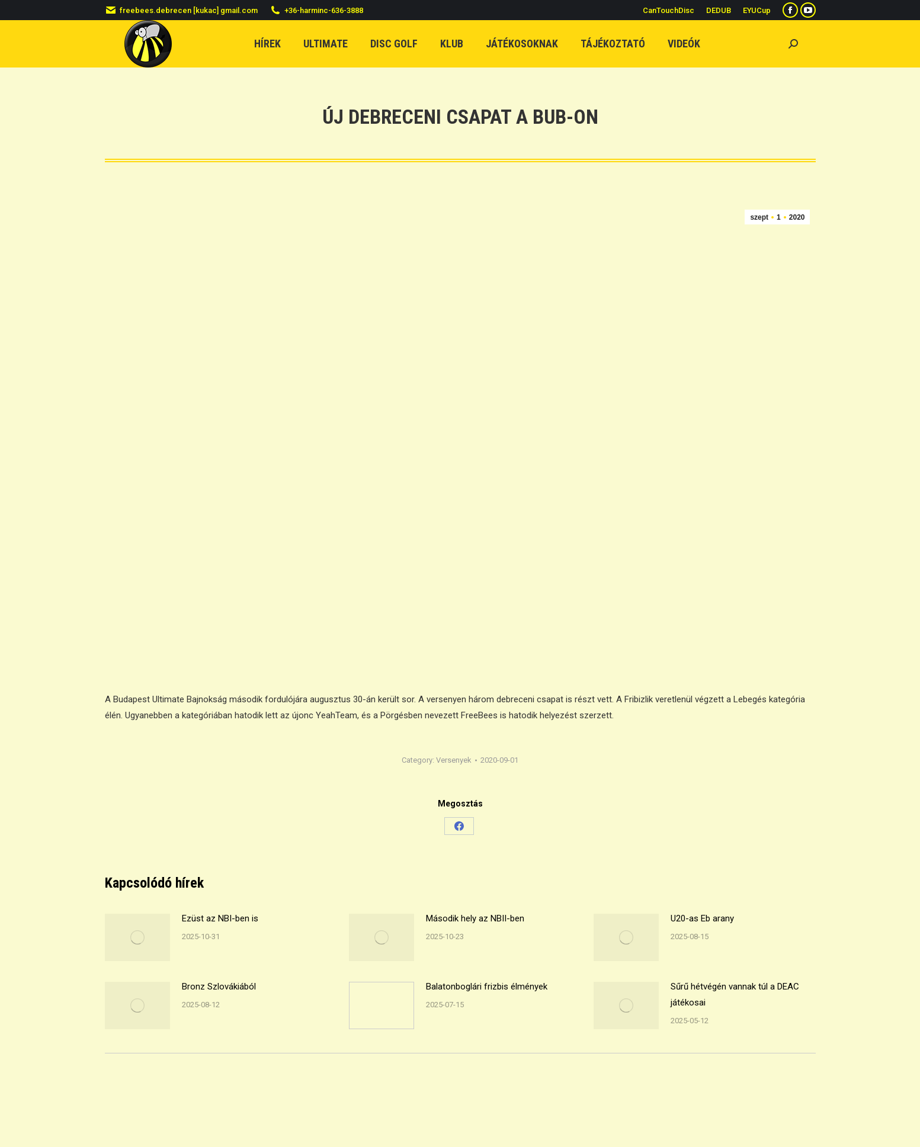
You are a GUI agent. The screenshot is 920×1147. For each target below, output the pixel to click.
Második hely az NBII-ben (475, 918)
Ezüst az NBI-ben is (220, 918)
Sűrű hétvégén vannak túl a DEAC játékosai (735, 994)
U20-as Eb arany (702, 918)
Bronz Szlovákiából (219, 986)
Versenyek (454, 760)
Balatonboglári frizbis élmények (486, 986)
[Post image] (137, 937)
